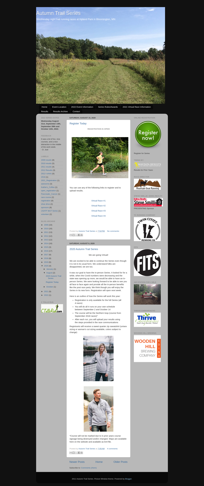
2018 (43, 177)
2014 (46, 243)
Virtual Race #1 (98, 201)
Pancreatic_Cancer (49, 194)
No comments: (113, 231)
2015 (46, 247)
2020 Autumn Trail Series (84, 249)
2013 (46, 240)
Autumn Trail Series (58, 13)
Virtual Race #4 (98, 216)
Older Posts (120, 461)
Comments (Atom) (89, 468)
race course (46, 197)
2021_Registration (49, 180)
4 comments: (112, 449)
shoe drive (45, 204)
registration (46, 201)
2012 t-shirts (46, 174)
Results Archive (60, 111)
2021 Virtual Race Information (137, 107)
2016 (46, 251)
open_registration (48, 191)
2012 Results (46, 170)
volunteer (45, 214)
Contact (76, 111)
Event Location (59, 107)
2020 (46, 266)
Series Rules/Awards (108, 107)
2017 (46, 255)
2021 (46, 291)
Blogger (128, 479)
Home (44, 107)
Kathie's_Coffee (48, 187)
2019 (46, 262)
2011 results (46, 167)
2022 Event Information (82, 107)
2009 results (46, 160)
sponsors (45, 207)
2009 (46, 225)
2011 (46, 232)
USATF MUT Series (49, 211)
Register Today (78, 123)
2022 (46, 295)
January (50, 269)
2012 (46, 236)
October (50, 287)
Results (44, 111)
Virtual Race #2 (98, 206)
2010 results (46, 163)
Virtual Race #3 (98, 211)
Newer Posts (77, 461)
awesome (45, 184)
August (49, 273)
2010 (46, 228)
